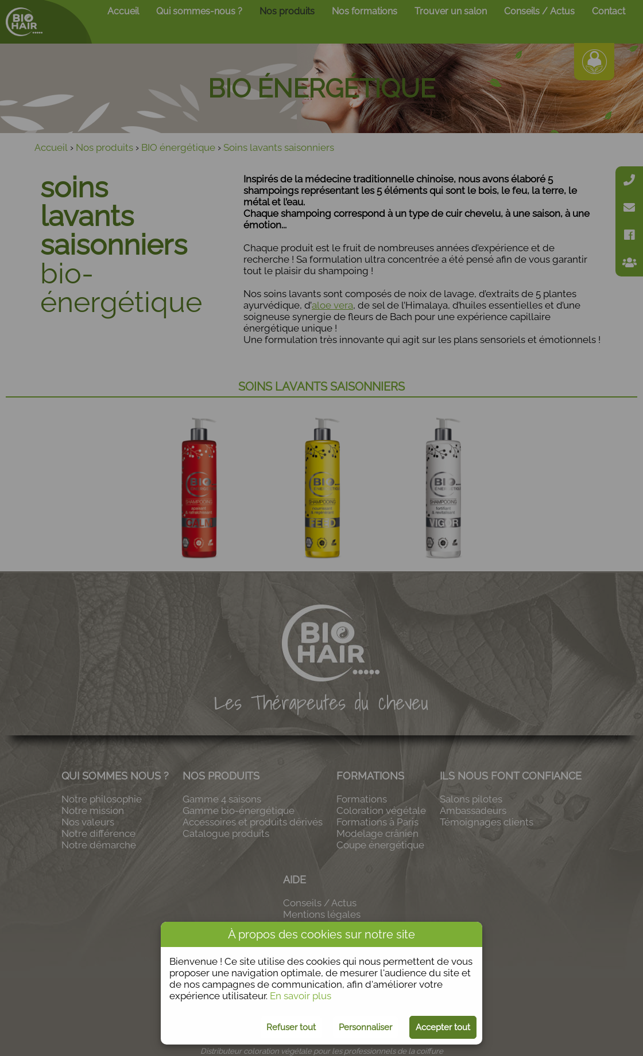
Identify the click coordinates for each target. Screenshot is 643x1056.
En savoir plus (300, 996)
